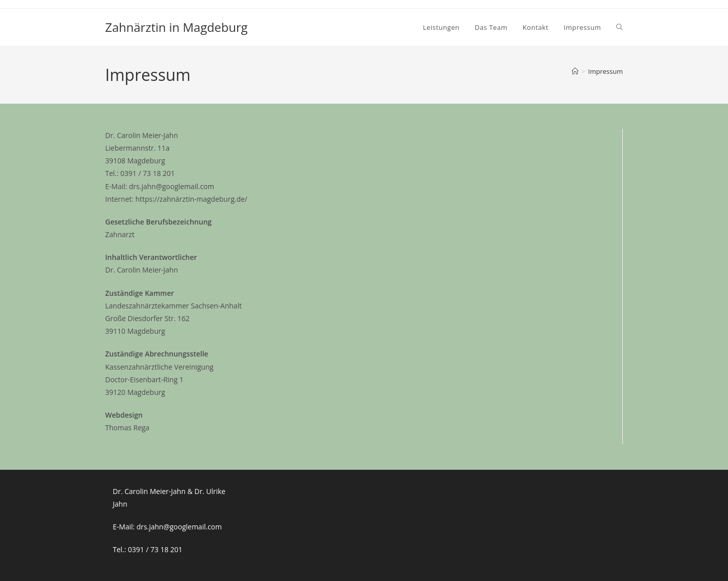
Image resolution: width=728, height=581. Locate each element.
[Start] (575, 71)
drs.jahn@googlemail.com (179, 526)
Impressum (605, 71)
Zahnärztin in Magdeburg (176, 27)
